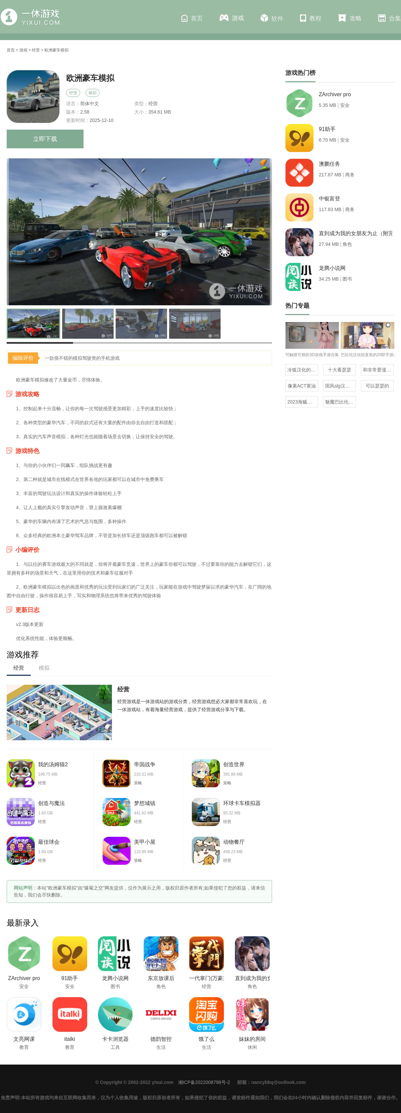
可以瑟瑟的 (377, 385)
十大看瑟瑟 (339, 369)
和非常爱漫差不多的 (378, 369)
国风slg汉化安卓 (340, 385)
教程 (310, 18)
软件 (272, 18)
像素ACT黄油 (302, 385)
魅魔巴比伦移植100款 (340, 402)
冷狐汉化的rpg (302, 369)
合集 (389, 18)
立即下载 (45, 139)
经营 (36, 50)
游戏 (232, 17)
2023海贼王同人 (302, 402)
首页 (192, 18)
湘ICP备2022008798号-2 (204, 1082)
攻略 (350, 18)
